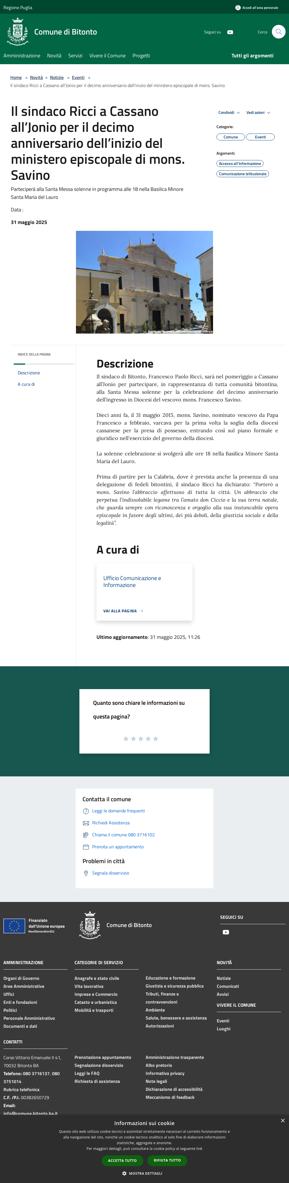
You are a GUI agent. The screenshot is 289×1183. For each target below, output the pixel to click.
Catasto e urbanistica (96, 1002)
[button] (144, 1173)
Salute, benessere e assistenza (176, 1017)
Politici (10, 1010)
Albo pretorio (159, 1065)
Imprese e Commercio (96, 994)
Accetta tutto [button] (122, 1160)
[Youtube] (228, 31)
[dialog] (144, 1149)
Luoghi (223, 1028)
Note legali (156, 1081)
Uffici (8, 994)
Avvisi (223, 994)
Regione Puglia (17, 7)
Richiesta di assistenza (97, 1081)
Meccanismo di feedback (170, 1097)
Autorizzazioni (160, 1025)
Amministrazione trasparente (175, 1057)
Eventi (78, 77)
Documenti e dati (20, 1026)
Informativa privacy (165, 1073)
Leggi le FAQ (87, 1073)
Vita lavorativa (89, 986)
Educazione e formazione (170, 977)
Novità (36, 77)
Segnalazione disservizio (99, 1065)
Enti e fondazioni (20, 1002)
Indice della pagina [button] (34, 354)
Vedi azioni (259, 112)
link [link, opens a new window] (199, 1148)
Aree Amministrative (23, 986)
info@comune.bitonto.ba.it (30, 1113)
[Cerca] (279, 32)
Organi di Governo (21, 978)
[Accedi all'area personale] (257, 7)
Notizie (57, 77)
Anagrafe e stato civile (97, 978)
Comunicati (228, 986)
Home (16, 77)
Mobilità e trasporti (94, 1010)
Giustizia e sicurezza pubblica (175, 985)
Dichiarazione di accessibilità (174, 1089)
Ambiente (155, 1009)
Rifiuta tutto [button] (167, 1160)
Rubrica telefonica (21, 1089)
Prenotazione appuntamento (103, 1057)
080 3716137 (36, 1073)
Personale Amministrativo (29, 1018)
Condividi (230, 112)
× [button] (282, 1121)
